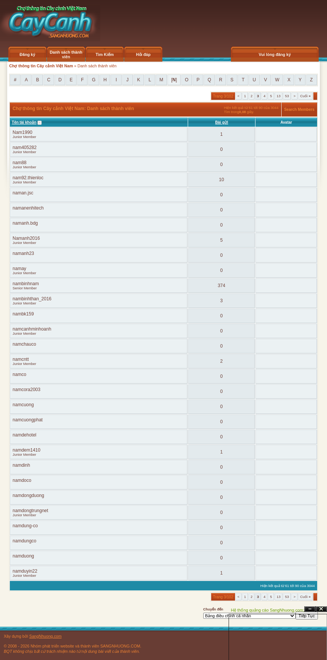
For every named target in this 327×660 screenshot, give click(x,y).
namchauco (24, 344)
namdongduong (28, 495)
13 (278, 96)
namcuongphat (27, 419)
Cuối (305, 96)
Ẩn (310, 609)
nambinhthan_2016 (31, 298)
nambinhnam (25, 283)
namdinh (21, 465)
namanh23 (23, 253)
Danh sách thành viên (66, 54)
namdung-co (25, 525)
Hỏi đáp (143, 54)
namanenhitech (28, 208)
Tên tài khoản (24, 122)
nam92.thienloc (27, 177)
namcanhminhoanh (31, 329)
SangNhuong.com (45, 636)
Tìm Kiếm (104, 54)
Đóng (321, 609)
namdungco (24, 541)
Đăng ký (27, 54)
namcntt (20, 359)
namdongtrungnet (30, 510)
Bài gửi (221, 122)
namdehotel (24, 435)
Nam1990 (22, 132)
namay (19, 268)
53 (287, 96)
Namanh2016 (26, 238)
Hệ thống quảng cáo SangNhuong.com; (267, 610)
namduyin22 (24, 571)
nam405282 (24, 147)
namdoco (21, 480)
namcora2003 (26, 389)
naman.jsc (22, 193)
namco (19, 374)
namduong (23, 556)
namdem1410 (26, 450)
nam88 (19, 162)
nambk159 (23, 314)
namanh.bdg (25, 223)
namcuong (23, 404)
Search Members (299, 109)
